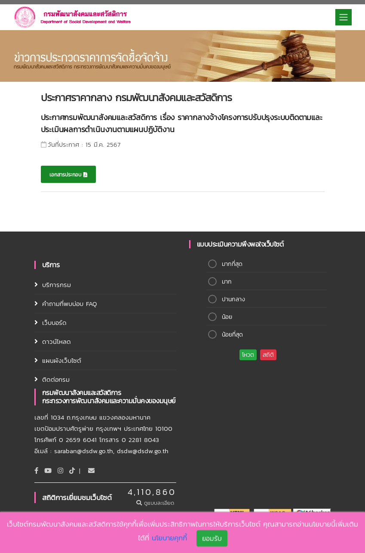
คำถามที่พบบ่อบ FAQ (69, 304)
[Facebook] (36, 471)
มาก (227, 281)
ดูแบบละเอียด (156, 503)
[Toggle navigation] (343, 17)
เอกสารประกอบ (68, 175)
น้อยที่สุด (232, 334)
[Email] (91, 471)
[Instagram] (60, 471)
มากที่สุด (232, 264)
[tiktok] (72, 471)
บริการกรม (56, 285)
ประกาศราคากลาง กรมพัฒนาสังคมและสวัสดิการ (136, 97)
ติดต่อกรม (56, 379)
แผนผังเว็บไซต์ (61, 360)
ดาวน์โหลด (56, 341)
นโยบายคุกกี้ (169, 538)
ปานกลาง (233, 299)
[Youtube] (48, 471)
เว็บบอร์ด (54, 322)
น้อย (227, 316)
